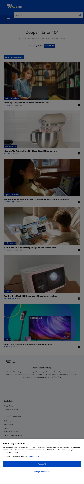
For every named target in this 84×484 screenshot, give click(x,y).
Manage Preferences (42, 472)
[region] (42, 461)
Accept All (42, 464)
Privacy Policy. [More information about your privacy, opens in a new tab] (33, 456)
